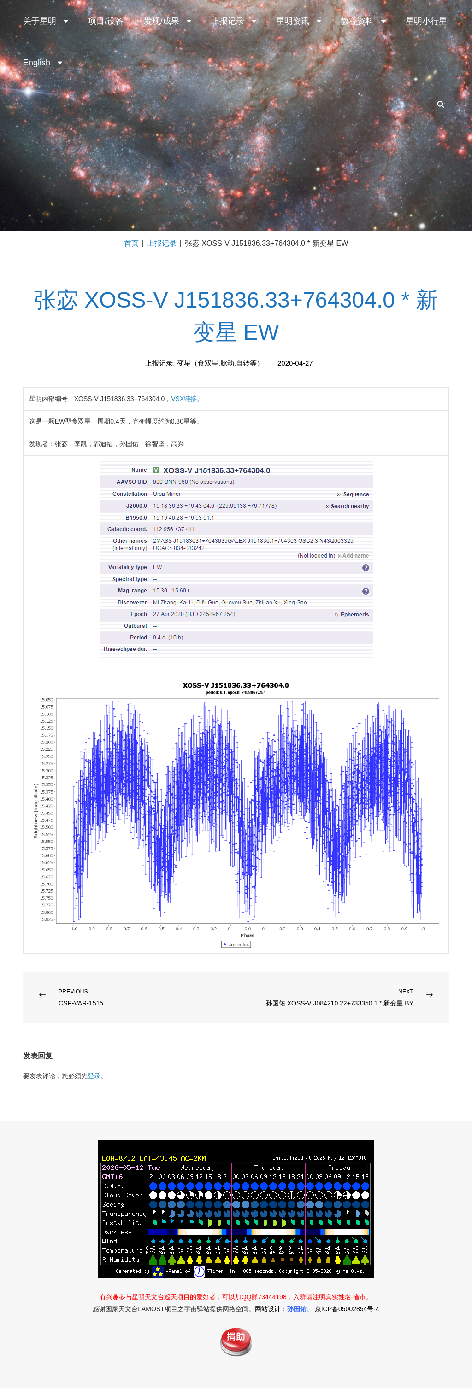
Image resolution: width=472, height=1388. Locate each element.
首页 (131, 243)
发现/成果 (168, 21)
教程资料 (364, 21)
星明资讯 (299, 21)
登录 (94, 1076)
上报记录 (234, 21)
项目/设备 (106, 21)
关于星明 (46, 21)
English (43, 62)
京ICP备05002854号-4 (347, 1309)
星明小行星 (426, 21)
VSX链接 (184, 398)
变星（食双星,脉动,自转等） (220, 363)
